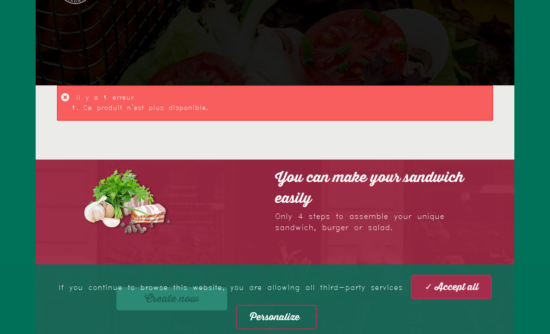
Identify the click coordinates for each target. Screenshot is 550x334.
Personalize (275, 317)
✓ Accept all (452, 287)
